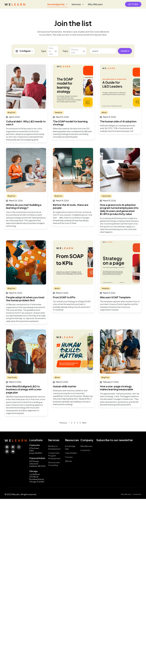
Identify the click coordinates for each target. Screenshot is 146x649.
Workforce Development (54, 447)
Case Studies (71, 453)
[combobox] (103, 51)
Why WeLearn (95, 4)
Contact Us (85, 450)
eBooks (68, 461)
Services (78, 4)
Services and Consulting (54, 463)
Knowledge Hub (57, 4)
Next (84, 423)
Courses (69, 457)
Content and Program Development (54, 455)
